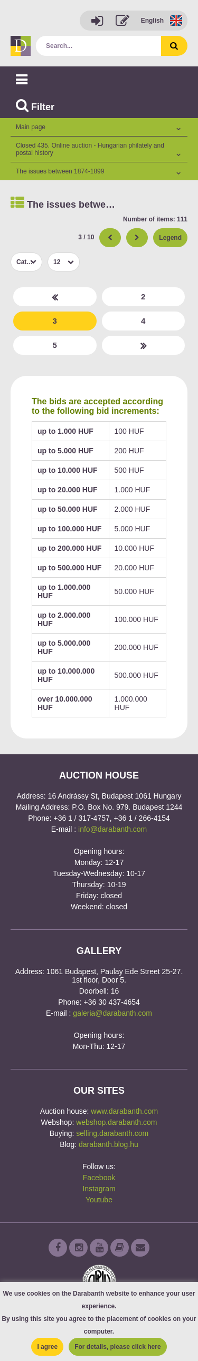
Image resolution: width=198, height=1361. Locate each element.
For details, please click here (117, 1346)
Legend (170, 237)
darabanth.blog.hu (108, 1144)
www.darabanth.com (124, 1111)
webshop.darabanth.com (116, 1122)
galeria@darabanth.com (112, 1013)
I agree (47, 1346)
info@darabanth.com (112, 829)
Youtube (99, 1199)
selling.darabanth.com (112, 1133)
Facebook (99, 1177)
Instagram (98, 1188)
